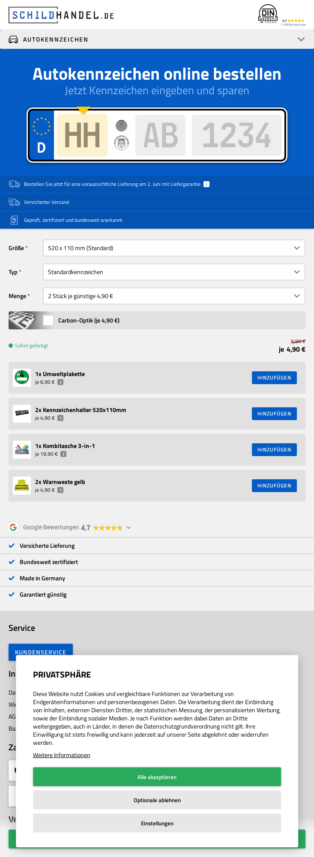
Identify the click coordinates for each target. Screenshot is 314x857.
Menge (17, 295)
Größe (16, 247)
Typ (13, 271)
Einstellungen (157, 823)
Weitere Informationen (61, 754)
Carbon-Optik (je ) (89, 320)
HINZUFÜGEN (274, 377)
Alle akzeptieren (157, 777)
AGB (14, 716)
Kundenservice (40, 652)
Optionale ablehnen (157, 800)
